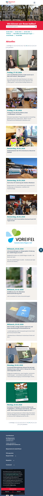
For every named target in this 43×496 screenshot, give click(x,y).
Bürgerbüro (8, 460)
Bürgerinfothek (9, 456)
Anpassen (7, 491)
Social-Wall (19, 35)
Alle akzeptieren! (13, 489)
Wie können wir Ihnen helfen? (21, 24)
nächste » (11, 47)
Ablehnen (19, 491)
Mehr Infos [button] (13, 485)
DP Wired (21, 494)
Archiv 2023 (27, 31)
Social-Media (9, 35)
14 (7, 47)
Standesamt (9, 465)
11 (31, 46)
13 (35, 46)
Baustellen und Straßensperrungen (22, 33)
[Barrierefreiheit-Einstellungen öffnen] (41, 250)
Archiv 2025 (9, 31)
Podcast (8, 33)
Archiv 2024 (18, 31)
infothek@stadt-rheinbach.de (13, 444)
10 (28, 46)
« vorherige (9, 46)
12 (33, 46)
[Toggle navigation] (34, 3)
